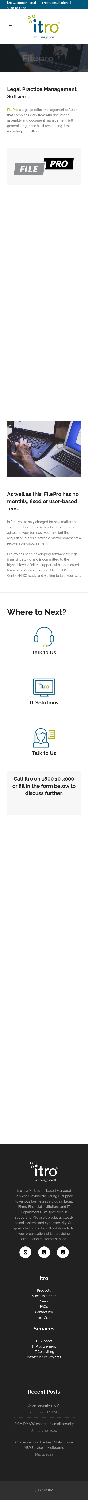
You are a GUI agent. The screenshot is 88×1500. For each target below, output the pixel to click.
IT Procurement (44, 1346)
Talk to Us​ (44, 652)
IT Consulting (44, 1352)
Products (44, 1290)
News (44, 1301)
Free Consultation (55, 2)
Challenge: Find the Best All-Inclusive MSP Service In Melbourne (44, 1445)
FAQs (44, 1307)
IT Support (44, 1341)
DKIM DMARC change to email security (44, 1424)
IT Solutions (44, 703)
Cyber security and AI (44, 1405)
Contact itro (44, 1312)
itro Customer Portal (21, 2)
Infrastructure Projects (44, 1357)
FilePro (12, 110)
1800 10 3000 (16, 8)
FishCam (44, 1317)
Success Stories (44, 1296)
